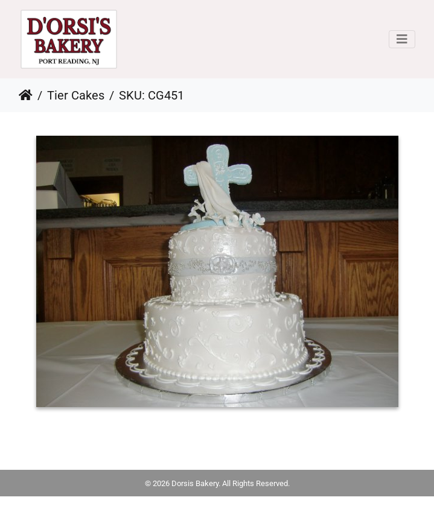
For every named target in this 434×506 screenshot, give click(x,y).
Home (26, 95)
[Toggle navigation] (402, 39)
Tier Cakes (75, 95)
